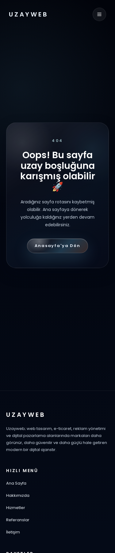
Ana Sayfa (16, 483)
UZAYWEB (28, 14)
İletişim (13, 532)
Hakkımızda (17, 495)
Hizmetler (15, 508)
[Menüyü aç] (99, 14)
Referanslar (17, 520)
